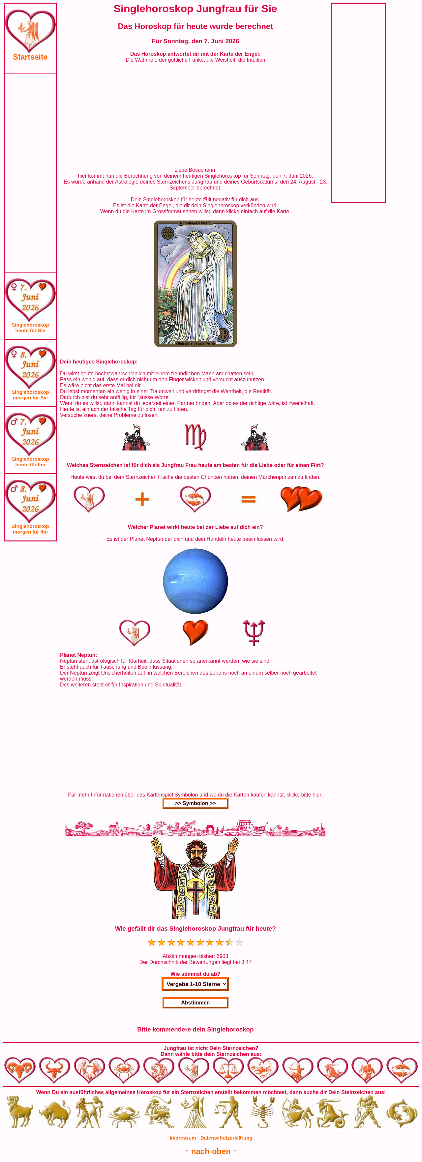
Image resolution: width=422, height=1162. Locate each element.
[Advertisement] (30, 173)
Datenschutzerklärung (226, 1138)
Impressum (183, 1138)
